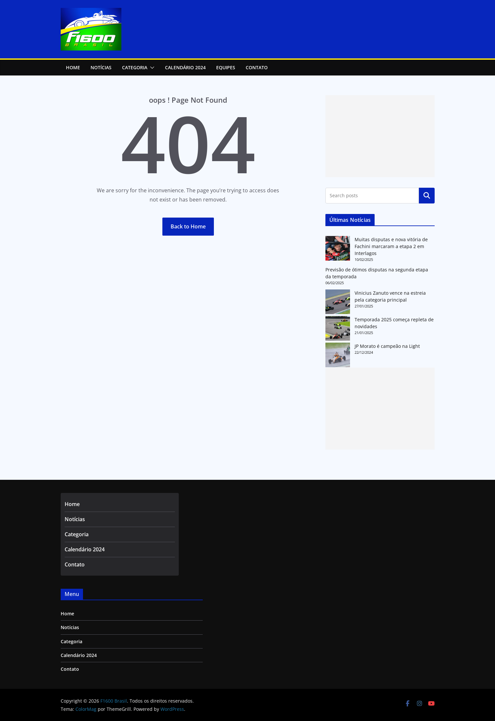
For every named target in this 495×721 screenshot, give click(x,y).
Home (73, 67)
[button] (151, 67)
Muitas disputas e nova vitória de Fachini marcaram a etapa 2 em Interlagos (391, 246)
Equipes (225, 67)
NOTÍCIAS (101, 67)
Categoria (134, 67)
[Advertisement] (380, 136)
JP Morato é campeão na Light (387, 346)
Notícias (75, 519)
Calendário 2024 (185, 67)
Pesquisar (427, 195)
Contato (257, 67)
